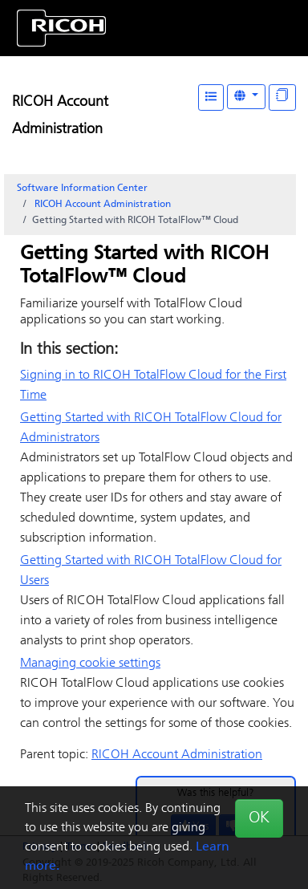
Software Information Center (82, 188)
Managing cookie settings (90, 663)
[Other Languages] (246, 96)
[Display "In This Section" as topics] (282, 97)
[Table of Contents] (211, 97)
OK (259, 818)
